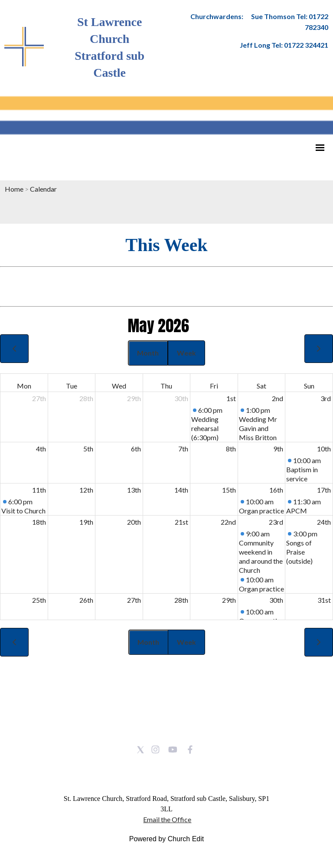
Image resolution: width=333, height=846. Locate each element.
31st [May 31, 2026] (324, 600)
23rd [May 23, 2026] (276, 522)
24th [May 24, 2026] (324, 522)
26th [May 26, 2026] (86, 600)
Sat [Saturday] (261, 386)
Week (186, 353)
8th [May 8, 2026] (231, 448)
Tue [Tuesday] (71, 386)
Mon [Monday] (24, 386)
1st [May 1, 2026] (231, 398)
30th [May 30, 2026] (276, 600)
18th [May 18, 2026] (39, 522)
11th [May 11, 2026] (39, 490)
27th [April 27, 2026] (39, 398)
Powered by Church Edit (166, 839)
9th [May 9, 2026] (278, 448)
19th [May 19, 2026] (86, 522)
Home (14, 189)
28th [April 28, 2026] (86, 398)
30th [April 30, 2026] (181, 398)
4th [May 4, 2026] (41, 448)
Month (148, 353)
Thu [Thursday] (166, 386)
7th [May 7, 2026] (183, 448)
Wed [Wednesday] (119, 386)
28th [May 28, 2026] (181, 600)
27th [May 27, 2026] (134, 600)
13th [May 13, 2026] (134, 490)
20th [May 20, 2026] (134, 522)
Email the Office (167, 819)
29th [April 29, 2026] (134, 398)
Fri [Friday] (214, 386)
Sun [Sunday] (309, 386)
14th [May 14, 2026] (181, 490)
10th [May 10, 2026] (324, 448)
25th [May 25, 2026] (39, 600)
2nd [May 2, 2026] (277, 398)
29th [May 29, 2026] (229, 600)
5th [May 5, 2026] (88, 448)
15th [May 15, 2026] (229, 490)
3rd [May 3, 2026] (325, 398)
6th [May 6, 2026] (136, 448)
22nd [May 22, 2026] (228, 522)
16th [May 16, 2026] (276, 490)
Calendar (43, 189)
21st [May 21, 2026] (181, 522)
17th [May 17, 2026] (324, 490)
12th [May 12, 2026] (86, 490)
